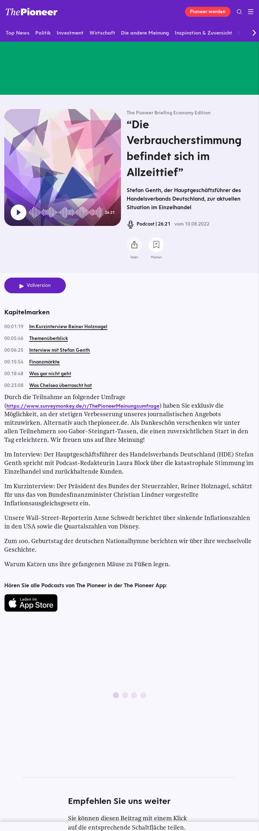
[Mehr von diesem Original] (129, 68)
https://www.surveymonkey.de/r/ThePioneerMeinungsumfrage (82, 405)
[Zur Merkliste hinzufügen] (156, 244)
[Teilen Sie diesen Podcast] (134, 244)
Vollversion (39, 285)
